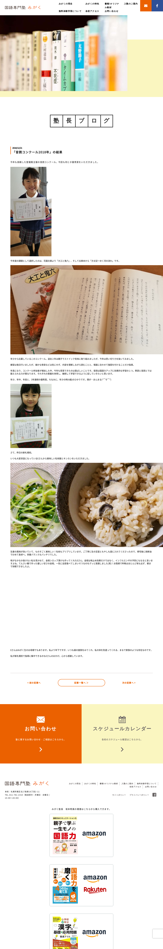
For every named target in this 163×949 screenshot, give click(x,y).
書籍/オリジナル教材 (109, 784)
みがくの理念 (65, 4)
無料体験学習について (70, 11)
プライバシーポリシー (139, 795)
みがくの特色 (92, 4)
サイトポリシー (119, 795)
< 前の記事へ (34, 682)
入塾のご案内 (131, 4)
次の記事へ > (129, 682)
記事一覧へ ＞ (81, 682)
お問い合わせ (111, 11)
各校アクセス (92, 11)
